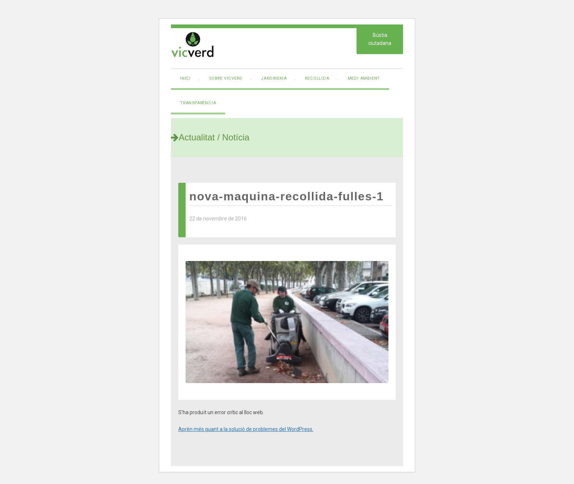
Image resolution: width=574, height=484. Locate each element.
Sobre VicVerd (225, 78)
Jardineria (274, 78)
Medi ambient (364, 78)
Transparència (198, 103)
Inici (185, 78)
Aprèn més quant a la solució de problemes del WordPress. (245, 429)
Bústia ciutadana (379, 39)
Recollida (317, 78)
